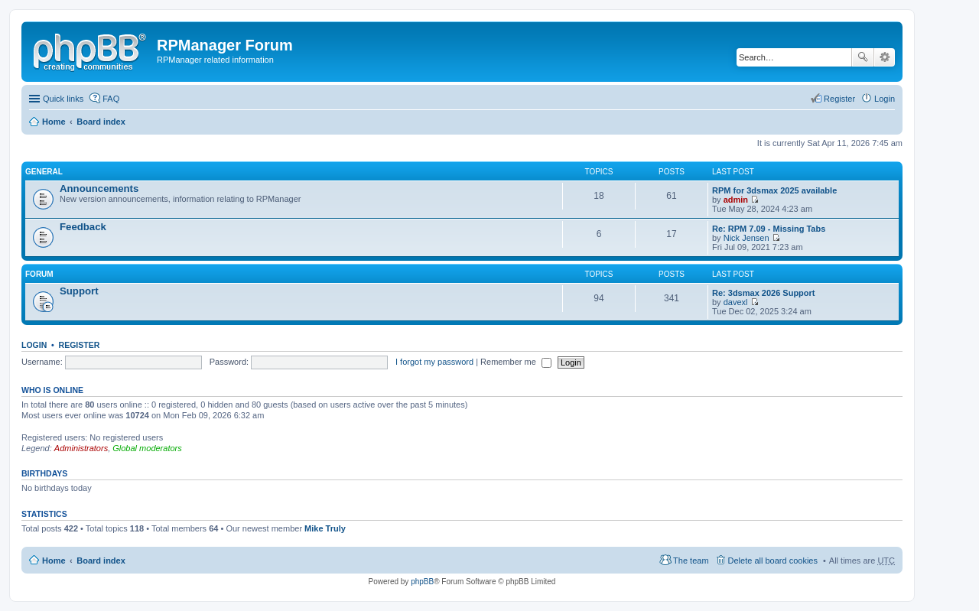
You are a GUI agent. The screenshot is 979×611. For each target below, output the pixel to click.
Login (34, 344)
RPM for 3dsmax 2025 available (774, 190)
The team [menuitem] (690, 560)
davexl (736, 302)
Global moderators (147, 448)
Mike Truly (325, 528)
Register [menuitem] (839, 98)
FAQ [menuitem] (110, 98)
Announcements (99, 188)
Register (79, 344)
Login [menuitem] (884, 98)
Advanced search (884, 57)
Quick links (63, 98)
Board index (100, 121)
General (44, 171)
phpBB (422, 581)
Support (79, 291)
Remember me (515, 361)
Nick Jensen (746, 237)
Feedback (83, 226)
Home (54, 121)
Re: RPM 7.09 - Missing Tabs (768, 228)
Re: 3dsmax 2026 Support (763, 292)
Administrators (81, 448)
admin (736, 199)
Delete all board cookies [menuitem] (773, 560)
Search (862, 57)
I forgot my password (434, 361)
